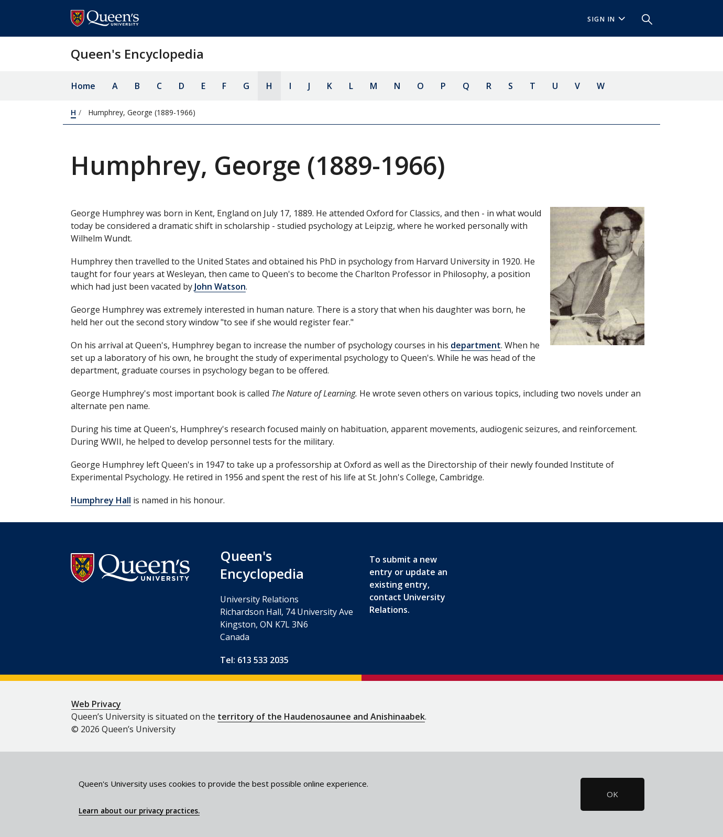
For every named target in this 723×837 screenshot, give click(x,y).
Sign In (606, 19)
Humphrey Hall (101, 500)
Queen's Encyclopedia (137, 53)
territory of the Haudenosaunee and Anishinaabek (321, 716)
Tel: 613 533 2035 (254, 660)
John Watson (220, 286)
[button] (642, 18)
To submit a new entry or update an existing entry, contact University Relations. (408, 584)
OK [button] (612, 794)
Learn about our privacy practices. (139, 811)
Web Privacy (96, 704)
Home (83, 86)
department (476, 345)
